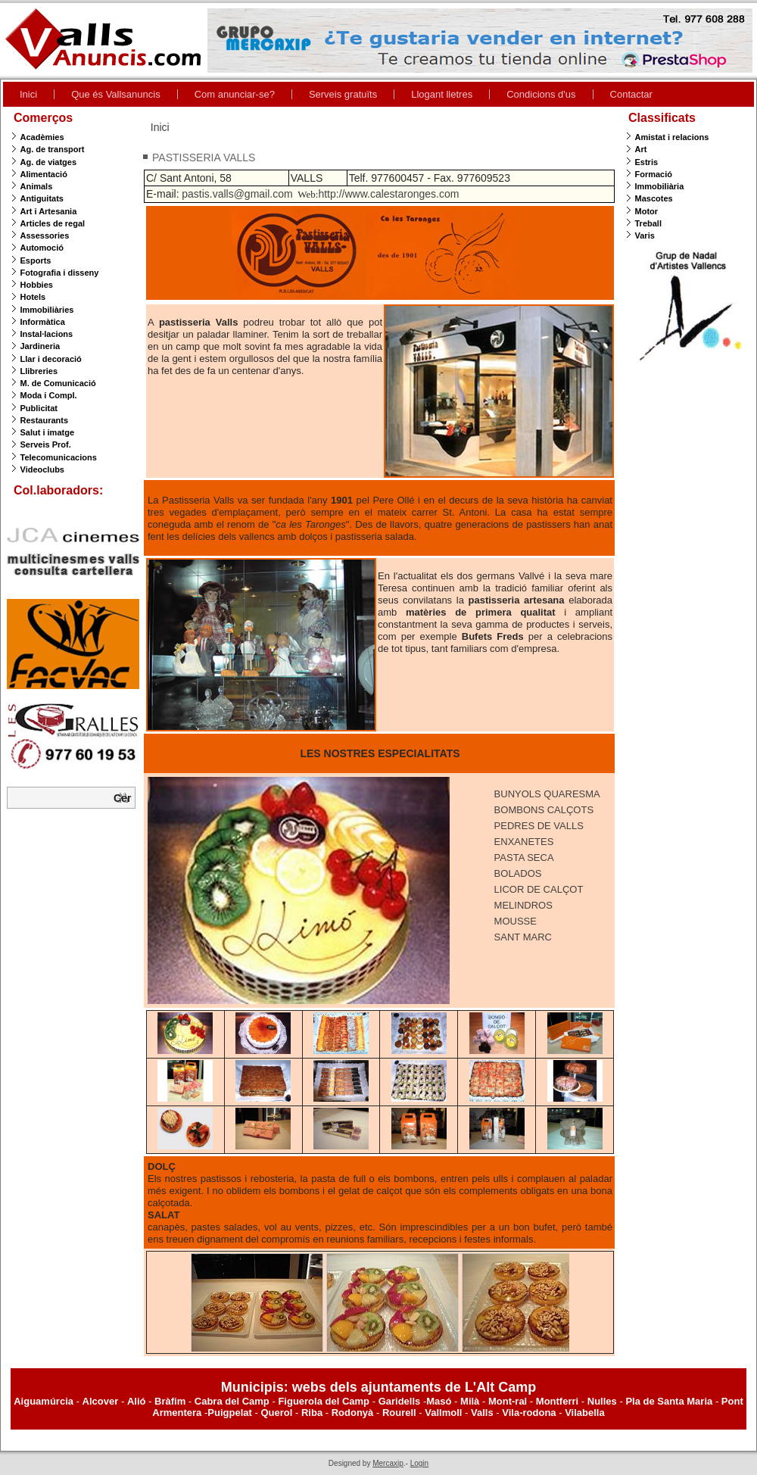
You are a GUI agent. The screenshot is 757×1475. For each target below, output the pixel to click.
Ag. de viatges (48, 162)
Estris (647, 162)
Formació (654, 174)
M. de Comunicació (58, 383)
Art (641, 149)
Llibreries (39, 371)
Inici (28, 94)
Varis (645, 235)
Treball (648, 223)
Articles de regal (53, 223)
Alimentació (43, 174)
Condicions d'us (540, 94)
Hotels (33, 296)
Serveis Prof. (45, 444)
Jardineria (40, 346)
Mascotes (654, 198)
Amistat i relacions (672, 137)
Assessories (45, 235)
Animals (36, 186)
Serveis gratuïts (343, 94)
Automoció (42, 247)
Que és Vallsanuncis (115, 94)
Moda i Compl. (48, 395)
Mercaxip (387, 1463)
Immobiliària (659, 186)
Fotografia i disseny (59, 272)
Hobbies (36, 284)
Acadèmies (42, 137)
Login (419, 1463)
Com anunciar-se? (235, 94)
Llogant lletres (441, 94)
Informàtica (42, 321)
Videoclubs (42, 469)
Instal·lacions (46, 333)
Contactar (631, 94)
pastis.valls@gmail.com (237, 194)
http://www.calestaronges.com (388, 194)
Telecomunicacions (58, 457)
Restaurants (44, 420)
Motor (647, 211)
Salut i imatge (47, 432)
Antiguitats (42, 198)
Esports (35, 260)
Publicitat (39, 408)
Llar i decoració (51, 358)
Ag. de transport (52, 149)
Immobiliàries (47, 309)
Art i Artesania (48, 211)
